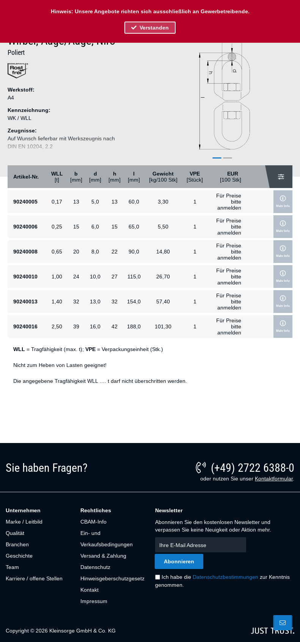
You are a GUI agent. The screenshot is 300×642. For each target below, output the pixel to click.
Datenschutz (95, 567)
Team (12, 567)
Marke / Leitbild (24, 522)
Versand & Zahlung (103, 556)
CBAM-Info (93, 522)
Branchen (17, 544)
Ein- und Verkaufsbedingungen (106, 538)
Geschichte (19, 556)
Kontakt (89, 590)
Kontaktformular (274, 479)
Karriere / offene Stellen (34, 578)
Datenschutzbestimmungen (225, 577)
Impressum (93, 601)
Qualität (15, 533)
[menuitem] (39, 521)
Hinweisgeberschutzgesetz (112, 578)
